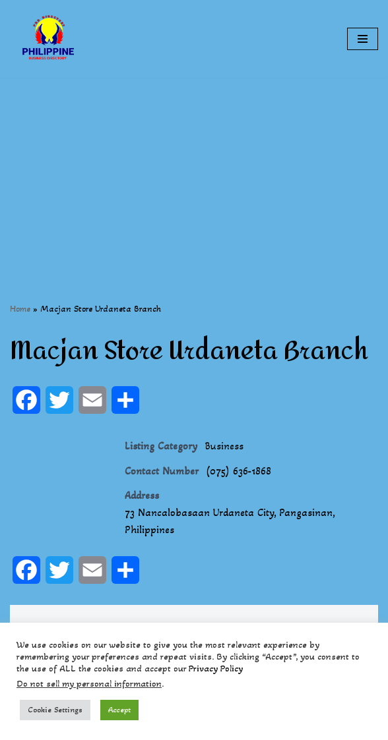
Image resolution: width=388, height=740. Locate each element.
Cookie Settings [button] (55, 709)
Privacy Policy (216, 668)
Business (224, 446)
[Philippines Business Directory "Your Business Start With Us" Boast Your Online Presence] (49, 39)
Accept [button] (119, 709)
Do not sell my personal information (89, 683)
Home (20, 308)
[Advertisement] (194, 170)
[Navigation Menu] (362, 39)
